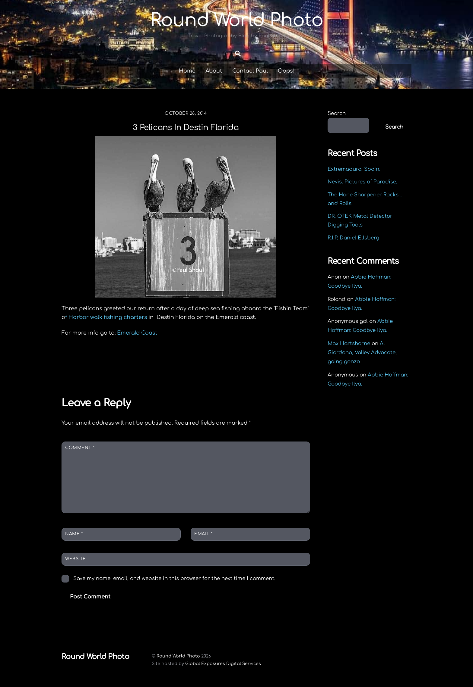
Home (187, 71)
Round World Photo (178, 656)
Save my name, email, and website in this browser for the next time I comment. (174, 578)
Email (203, 534)
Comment (79, 447)
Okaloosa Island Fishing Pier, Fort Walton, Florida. (125, 369)
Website (75, 559)
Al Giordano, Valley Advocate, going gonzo (362, 352)
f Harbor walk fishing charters (106, 317)
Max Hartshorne (349, 343)
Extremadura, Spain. (354, 169)
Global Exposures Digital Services (223, 663)
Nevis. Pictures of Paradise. (362, 182)
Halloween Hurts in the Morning (248, 364)
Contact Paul (250, 71)
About (213, 71)
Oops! (286, 71)
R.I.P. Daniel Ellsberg (353, 238)
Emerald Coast (137, 333)
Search (337, 113)
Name (74, 534)
